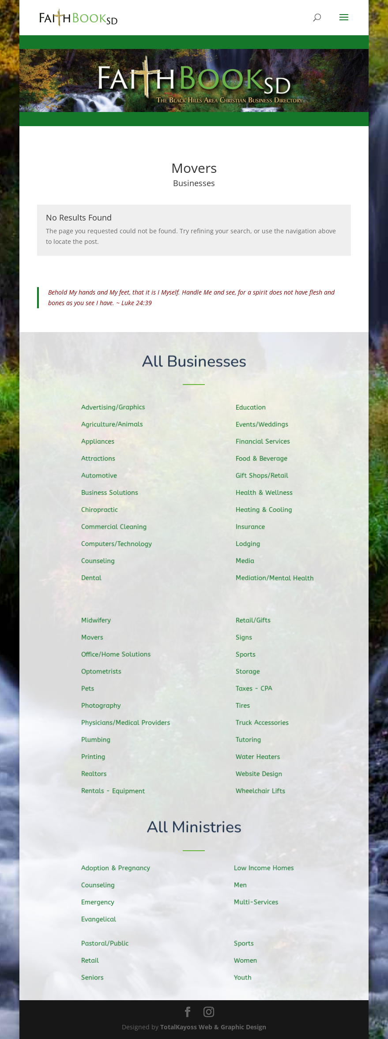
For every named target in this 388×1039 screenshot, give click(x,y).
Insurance (256, 526)
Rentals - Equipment (117, 789)
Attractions (104, 459)
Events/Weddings (267, 426)
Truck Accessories (267, 722)
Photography (106, 706)
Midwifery (102, 622)
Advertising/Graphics (117, 409)
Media (251, 560)
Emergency (103, 902)
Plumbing (101, 739)
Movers (98, 639)
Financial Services (268, 442)
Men (246, 885)
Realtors (99, 772)
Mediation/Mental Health (279, 576)
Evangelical (104, 919)
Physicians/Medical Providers (130, 722)
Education (257, 409)
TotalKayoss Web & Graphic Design (213, 1027)
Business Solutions (114, 493)
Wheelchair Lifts (266, 789)
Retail (96, 960)
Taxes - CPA (260, 689)
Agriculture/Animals (117, 425)
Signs (250, 639)
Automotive (104, 476)
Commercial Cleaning (118, 526)
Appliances (103, 443)
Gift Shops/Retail (267, 476)
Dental (97, 576)
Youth (249, 977)
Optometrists (106, 672)
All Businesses (194, 361)
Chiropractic (105, 510)
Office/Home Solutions (120, 655)
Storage (254, 672)
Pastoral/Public (110, 944)
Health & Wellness (269, 493)
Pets (94, 689)
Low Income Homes (269, 868)
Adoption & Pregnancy (120, 868)
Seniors (98, 977)
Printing (99, 755)
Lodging (254, 543)
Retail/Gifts (259, 622)
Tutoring (254, 739)
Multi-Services (261, 902)
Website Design (264, 772)
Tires (249, 705)
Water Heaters (263, 755)
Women (251, 960)
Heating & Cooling (269, 510)
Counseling (103, 560)
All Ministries (194, 828)
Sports (252, 656)
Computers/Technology (121, 543)
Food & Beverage (267, 459)
